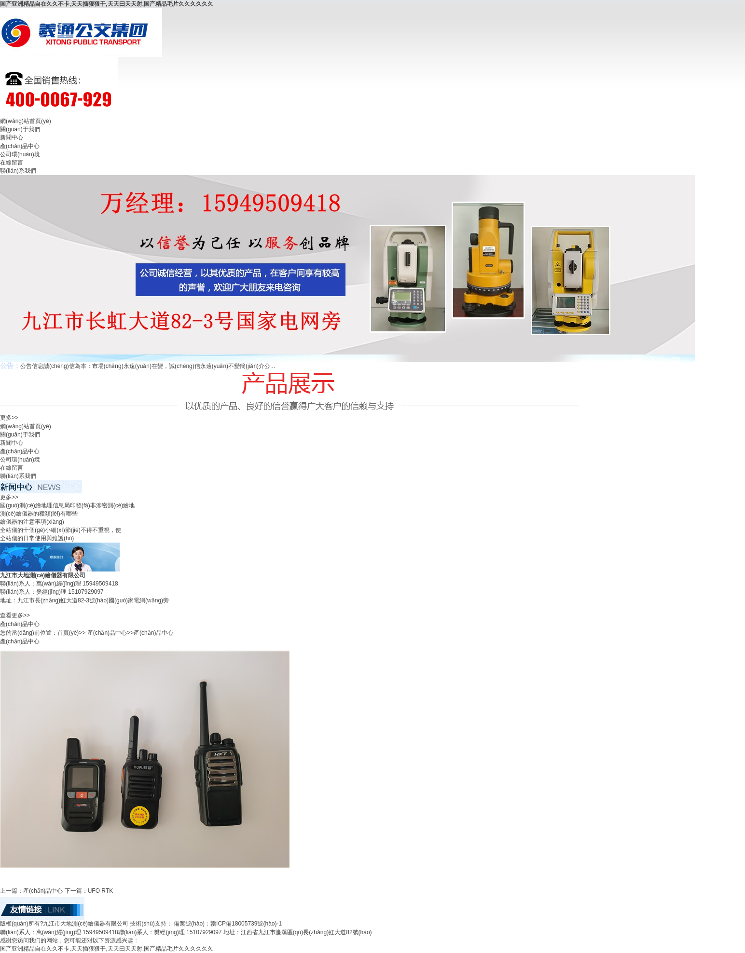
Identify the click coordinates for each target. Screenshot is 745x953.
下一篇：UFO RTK (89, 890)
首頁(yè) (68, 632)
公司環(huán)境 (20, 154)
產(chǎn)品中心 (20, 146)
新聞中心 (11, 137)
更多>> (9, 417)
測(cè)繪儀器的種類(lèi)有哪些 (39, 513)
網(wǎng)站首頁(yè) (25, 121)
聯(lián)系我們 (18, 170)
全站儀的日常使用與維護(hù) (37, 538)
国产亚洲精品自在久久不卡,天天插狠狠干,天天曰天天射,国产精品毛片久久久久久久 (106, 3)
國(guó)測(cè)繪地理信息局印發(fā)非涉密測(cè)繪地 (67, 505)
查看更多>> (15, 615)
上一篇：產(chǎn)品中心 (31, 890)
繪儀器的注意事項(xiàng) (32, 521)
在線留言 (11, 162)
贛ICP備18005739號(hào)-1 (246, 923)
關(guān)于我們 (20, 129)
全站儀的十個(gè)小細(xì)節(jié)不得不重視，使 (60, 530)
